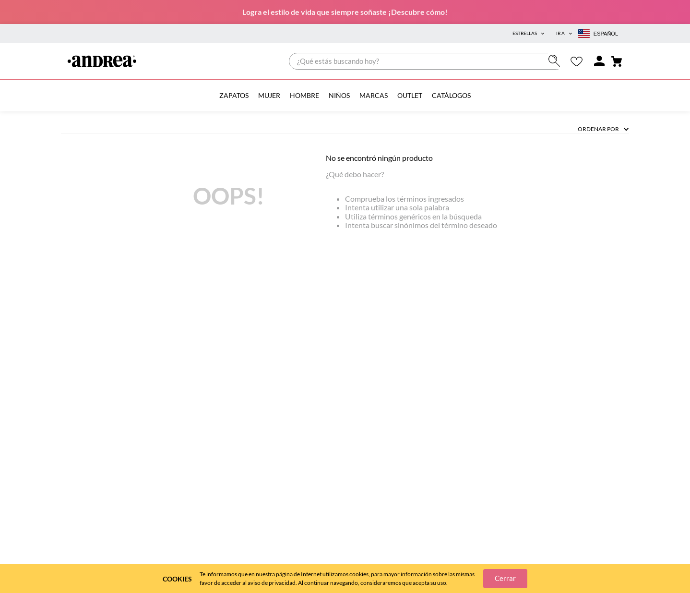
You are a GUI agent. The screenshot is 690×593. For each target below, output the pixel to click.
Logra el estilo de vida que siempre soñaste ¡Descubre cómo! (345, 11)
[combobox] (427, 61)
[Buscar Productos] (556, 60)
